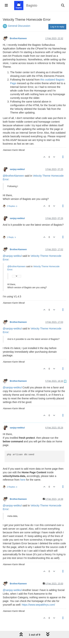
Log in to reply (57, 26)
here (22, 479)
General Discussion (19, 25)
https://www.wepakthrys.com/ (38, 604)
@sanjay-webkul (12, 255)
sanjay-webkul (17, 169)
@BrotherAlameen (13, 175)
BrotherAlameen (18, 38)
